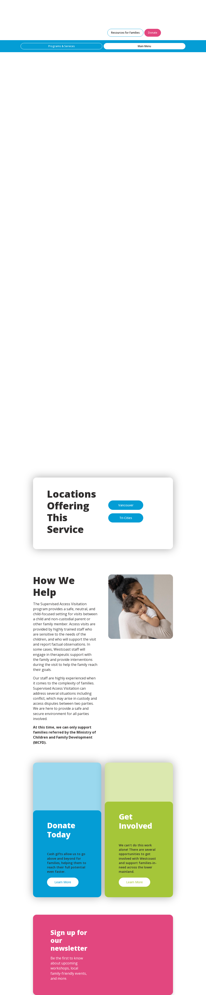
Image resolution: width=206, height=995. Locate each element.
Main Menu (144, 46)
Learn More (62, 882)
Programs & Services (61, 46)
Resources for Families (125, 32)
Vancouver (125, 505)
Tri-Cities (125, 518)
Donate (152, 32)
